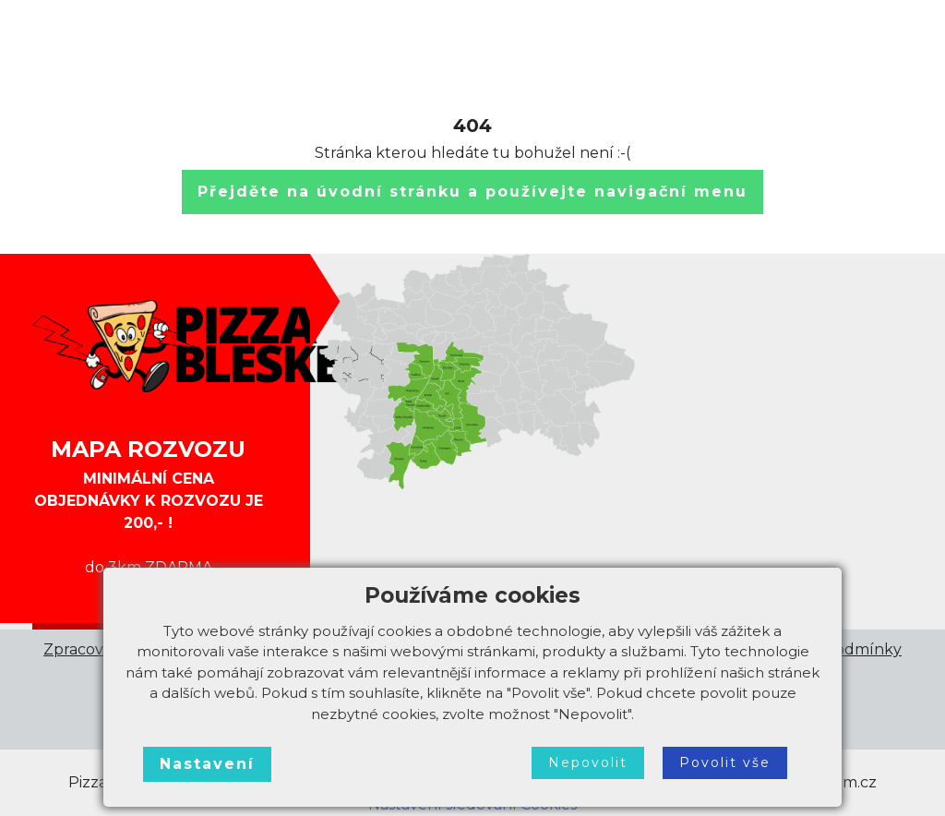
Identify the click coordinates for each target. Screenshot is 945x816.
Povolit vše (725, 762)
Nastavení (207, 764)
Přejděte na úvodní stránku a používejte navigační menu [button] (472, 191)
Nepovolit (588, 762)
